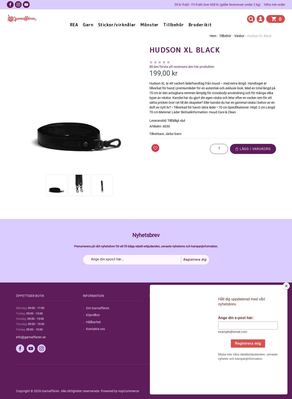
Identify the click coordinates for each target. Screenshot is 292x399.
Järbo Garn (173, 134)
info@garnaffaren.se (31, 337)
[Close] (286, 314)
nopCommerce (128, 391)
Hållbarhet (93, 322)
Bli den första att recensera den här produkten (181, 67)
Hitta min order (274, 4)
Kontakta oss (95, 329)
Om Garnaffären (97, 308)
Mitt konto (226, 308)
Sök (155, 308)
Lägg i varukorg (253, 149)
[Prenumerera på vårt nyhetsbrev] (146, 260)
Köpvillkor (93, 315)
